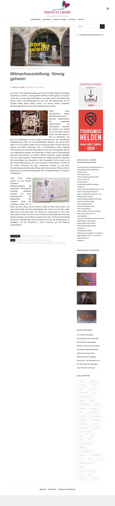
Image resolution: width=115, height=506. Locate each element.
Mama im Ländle (19, 98)
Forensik (37, 251)
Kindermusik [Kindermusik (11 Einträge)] (96, 431)
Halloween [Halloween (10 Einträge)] (94, 419)
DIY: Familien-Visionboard (85, 345)
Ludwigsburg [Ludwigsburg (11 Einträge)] (83, 438)
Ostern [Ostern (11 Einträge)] (90, 450)
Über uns (43, 500)
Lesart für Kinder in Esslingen (86, 378)
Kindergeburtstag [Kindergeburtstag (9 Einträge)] (97, 427)
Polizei (31, 253)
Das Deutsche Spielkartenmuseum (88, 360)
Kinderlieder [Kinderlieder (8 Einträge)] (83, 431)
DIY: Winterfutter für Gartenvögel (87, 375)
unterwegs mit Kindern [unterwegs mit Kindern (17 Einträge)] (86, 474)
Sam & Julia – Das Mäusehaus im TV (88, 371)
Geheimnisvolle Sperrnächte (86, 364)
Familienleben (36, 30)
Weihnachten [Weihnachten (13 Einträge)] (83, 489)
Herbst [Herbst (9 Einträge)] (81, 423)
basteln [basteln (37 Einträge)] (81, 399)
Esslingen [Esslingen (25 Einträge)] (82, 411)
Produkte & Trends (60, 30)
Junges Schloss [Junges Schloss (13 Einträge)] (93, 423)
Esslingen (29, 251)
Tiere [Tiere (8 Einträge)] (100, 470)
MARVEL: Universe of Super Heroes (88, 356)
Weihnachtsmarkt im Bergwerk (86, 367)
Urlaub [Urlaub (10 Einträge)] (81, 477)
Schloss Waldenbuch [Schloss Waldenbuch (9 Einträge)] (85, 462)
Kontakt (81, 30)
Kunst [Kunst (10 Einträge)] (95, 434)
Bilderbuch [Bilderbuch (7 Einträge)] (92, 399)
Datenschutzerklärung (66, 500)
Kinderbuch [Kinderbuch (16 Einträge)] (82, 427)
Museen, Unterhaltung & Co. (33, 247)
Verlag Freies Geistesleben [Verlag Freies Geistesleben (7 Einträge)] (87, 481)
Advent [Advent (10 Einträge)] (81, 391)
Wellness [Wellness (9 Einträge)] (95, 489)
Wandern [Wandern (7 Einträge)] (90, 485)
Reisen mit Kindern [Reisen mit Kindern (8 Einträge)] (85, 454)
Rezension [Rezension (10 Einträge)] (82, 458)
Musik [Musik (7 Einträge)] (91, 446)
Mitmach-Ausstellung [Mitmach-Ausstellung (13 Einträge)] (85, 442)
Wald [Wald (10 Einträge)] (80, 485)
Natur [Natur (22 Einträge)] (81, 450)
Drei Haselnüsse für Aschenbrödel (87, 349)
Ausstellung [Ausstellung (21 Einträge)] (82, 395)
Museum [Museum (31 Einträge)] (82, 446)
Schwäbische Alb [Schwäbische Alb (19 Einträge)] (96, 466)
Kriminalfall (46, 251)
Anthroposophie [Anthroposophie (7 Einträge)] (94, 391)
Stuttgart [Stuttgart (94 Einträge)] (90, 470)
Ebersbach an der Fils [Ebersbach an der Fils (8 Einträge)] (86, 407)
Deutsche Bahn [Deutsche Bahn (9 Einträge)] (84, 403)
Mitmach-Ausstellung (19, 253)
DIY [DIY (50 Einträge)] (95, 403)
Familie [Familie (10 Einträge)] (93, 411)
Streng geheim (59, 253)
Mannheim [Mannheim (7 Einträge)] (95, 438)
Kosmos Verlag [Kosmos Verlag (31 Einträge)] (83, 434)
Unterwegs (47, 30)
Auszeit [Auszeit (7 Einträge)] (94, 395)
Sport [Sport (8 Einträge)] (81, 470)
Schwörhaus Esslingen (44, 253)
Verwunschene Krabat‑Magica (86, 353)
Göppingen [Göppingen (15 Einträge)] (82, 419)
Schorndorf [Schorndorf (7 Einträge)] (82, 466)
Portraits (72, 30)
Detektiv (20, 251)
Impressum (52, 500)
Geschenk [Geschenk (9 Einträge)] (97, 415)
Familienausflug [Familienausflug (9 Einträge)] (84, 415)
